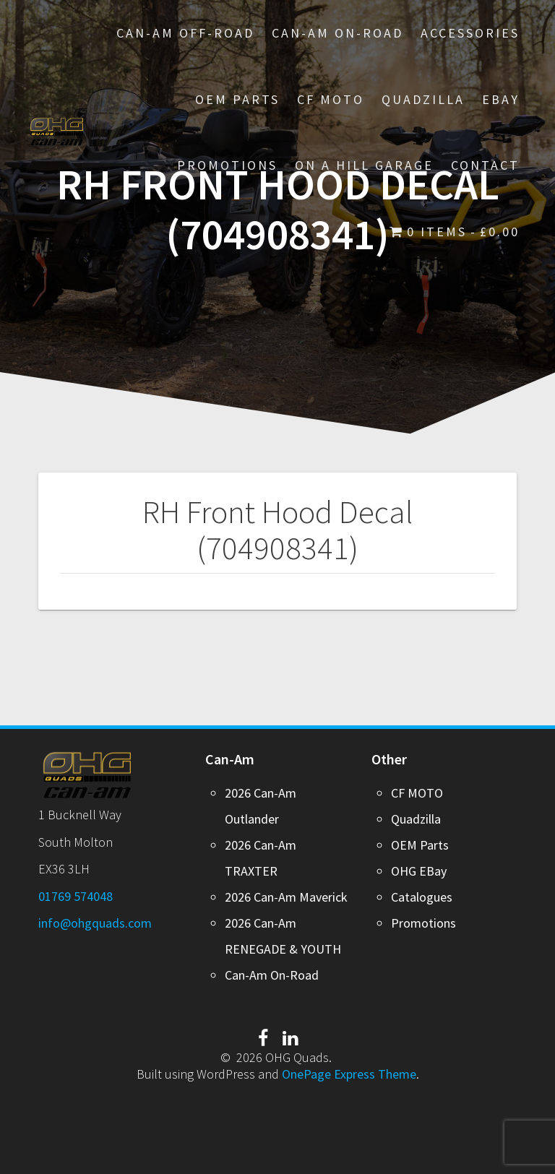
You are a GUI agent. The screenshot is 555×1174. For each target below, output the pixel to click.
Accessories (470, 33)
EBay (501, 99)
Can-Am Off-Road (185, 33)
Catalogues (421, 897)
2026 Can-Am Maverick (286, 897)
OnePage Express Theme (349, 1074)
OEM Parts (237, 99)
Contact (485, 165)
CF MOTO (330, 99)
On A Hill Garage (364, 165)
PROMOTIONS (227, 165)
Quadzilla (423, 99)
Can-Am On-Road (337, 33)
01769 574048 (75, 896)
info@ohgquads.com (95, 923)
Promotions (423, 923)
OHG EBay (419, 871)
